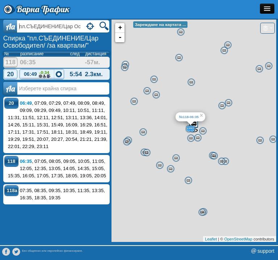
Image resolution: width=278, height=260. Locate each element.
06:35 (26, 161)
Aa (10, 26)
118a (12, 190)
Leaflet (211, 239)
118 (10, 62)
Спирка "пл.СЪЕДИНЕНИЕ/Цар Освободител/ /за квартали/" (50, 42)
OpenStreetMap (238, 239)
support (265, 251)
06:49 (37, 74)
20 (10, 74)
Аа (10, 88)
